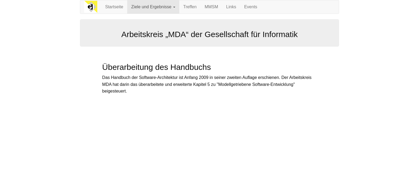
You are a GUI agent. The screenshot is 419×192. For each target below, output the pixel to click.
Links (231, 7)
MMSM (211, 7)
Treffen (190, 7)
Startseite (114, 7)
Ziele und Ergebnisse (153, 7)
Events (250, 7)
